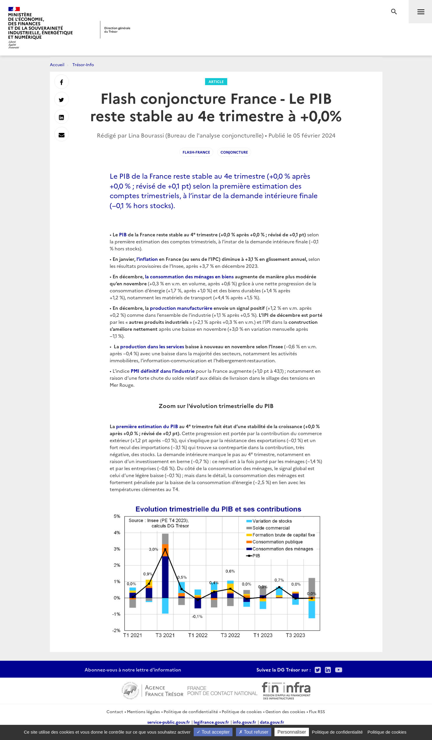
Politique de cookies (242, 711)
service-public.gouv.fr (168, 722)
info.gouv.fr (244, 722)
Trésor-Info (83, 64)
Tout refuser (254, 732)
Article (216, 81)
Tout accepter (213, 732)
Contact (114, 711)
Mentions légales (143, 711)
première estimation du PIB (147, 426)
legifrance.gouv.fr (211, 722)
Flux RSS (317, 711)
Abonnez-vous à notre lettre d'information (133, 669)
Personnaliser (291, 732)
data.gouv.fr (272, 722)
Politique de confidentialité (191, 711)
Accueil (57, 64)
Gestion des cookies (285, 711)
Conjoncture (234, 152)
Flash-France (196, 152)
